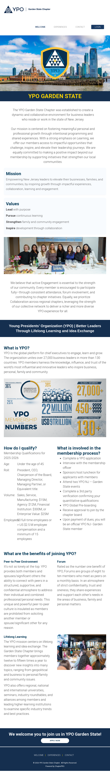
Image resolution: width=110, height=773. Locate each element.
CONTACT (80, 27)
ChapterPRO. (60, 766)
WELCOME (40, 27)
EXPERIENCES (60, 27)
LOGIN (98, 27)
